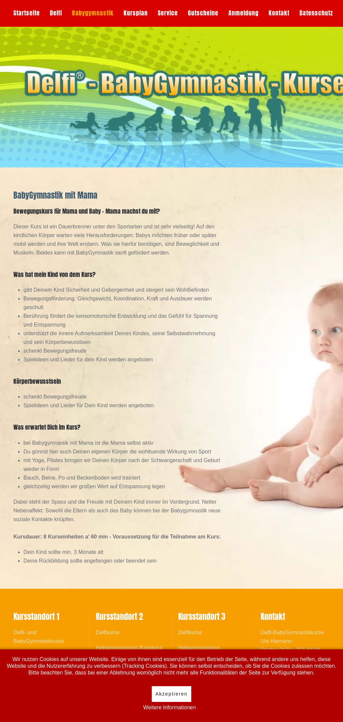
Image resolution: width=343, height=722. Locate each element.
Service (168, 13)
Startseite (26, 13)
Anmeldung (243, 13)
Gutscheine (203, 13)
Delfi (56, 13)
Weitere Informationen (169, 707)
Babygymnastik (93, 13)
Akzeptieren (171, 694)
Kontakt (279, 13)
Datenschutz (316, 13)
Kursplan (136, 13)
